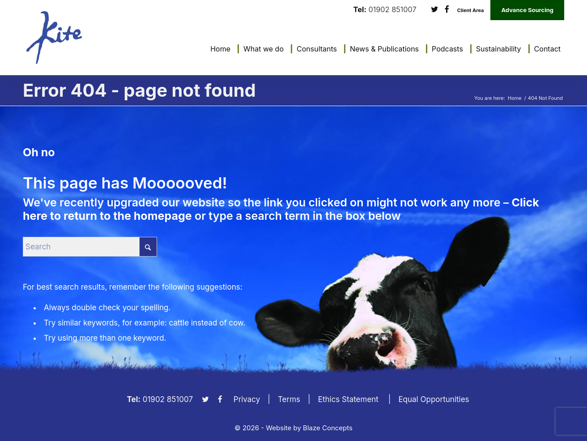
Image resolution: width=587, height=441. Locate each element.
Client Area (470, 10)
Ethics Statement (348, 399)
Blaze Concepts (328, 428)
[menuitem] (218, 48)
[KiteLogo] (54, 37)
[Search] (90, 247)
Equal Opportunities (433, 399)
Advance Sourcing (527, 9)
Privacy (247, 399)
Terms (289, 399)
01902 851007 (393, 9)
